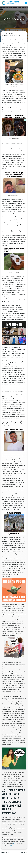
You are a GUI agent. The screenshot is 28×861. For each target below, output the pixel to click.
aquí (14, 843)
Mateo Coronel (7, 35)
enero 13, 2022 (17, 35)
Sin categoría (12, 33)
